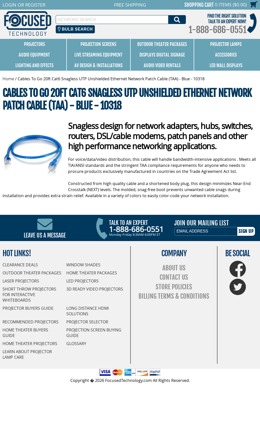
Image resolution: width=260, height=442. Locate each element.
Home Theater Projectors (30, 343)
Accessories (226, 55)
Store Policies (174, 287)
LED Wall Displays (226, 65)
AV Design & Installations (98, 65)
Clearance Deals (20, 265)
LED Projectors (82, 281)
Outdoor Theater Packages (162, 44)
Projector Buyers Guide (28, 308)
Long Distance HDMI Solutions (87, 311)
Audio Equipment (34, 55)
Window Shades (83, 265)
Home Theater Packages (91, 273)
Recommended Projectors (31, 322)
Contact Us (174, 277)
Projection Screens (98, 44)
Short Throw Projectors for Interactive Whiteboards (29, 294)
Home (8, 79)
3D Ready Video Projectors (94, 289)
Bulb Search (75, 29)
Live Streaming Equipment (98, 55)
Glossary (76, 343)
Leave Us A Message (45, 235)
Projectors (34, 44)
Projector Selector (87, 322)
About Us (174, 268)
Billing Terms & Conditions (173, 296)
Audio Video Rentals (162, 65)
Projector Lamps (226, 44)
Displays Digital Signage (162, 55)
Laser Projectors (21, 281)
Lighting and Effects (34, 65)
